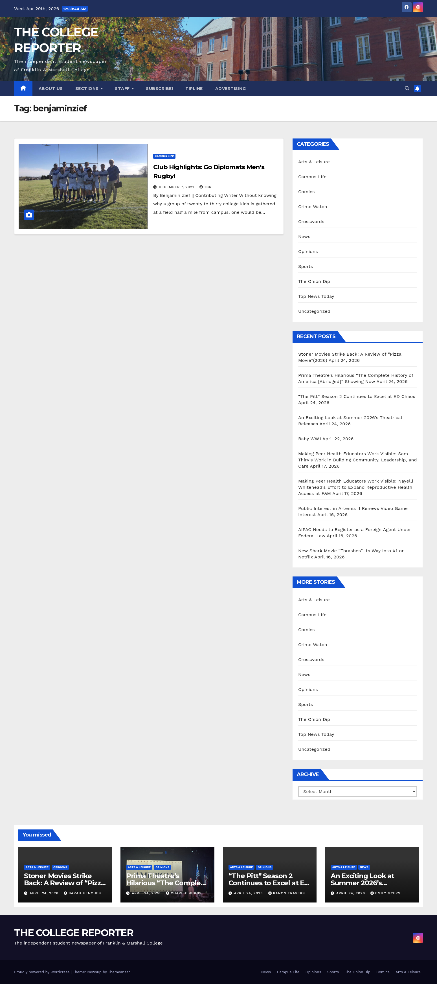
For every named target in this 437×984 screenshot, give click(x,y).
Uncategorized (314, 311)
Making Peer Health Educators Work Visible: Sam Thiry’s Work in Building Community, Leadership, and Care (357, 460)
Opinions (308, 251)
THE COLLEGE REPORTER (73, 933)
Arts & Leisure (314, 161)
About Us (51, 88)
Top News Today (316, 296)
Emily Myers (385, 893)
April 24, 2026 (45, 893)
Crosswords (311, 221)
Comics (306, 191)
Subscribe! (159, 88)
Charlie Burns (184, 893)
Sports (305, 266)
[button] (407, 88)
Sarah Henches (82, 893)
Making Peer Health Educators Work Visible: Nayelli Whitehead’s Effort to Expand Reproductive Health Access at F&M (355, 487)
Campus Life (164, 156)
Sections (87, 88)
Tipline (194, 88)
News (304, 236)
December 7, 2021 (177, 187)
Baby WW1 (309, 438)
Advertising (230, 88)
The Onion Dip (314, 281)
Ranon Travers (286, 893)
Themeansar (119, 972)
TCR (205, 187)
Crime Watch (312, 206)
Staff (123, 88)
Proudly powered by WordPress (42, 972)
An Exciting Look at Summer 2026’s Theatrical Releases (363, 883)
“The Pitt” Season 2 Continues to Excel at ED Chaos (356, 396)
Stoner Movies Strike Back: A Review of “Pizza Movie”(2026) (64, 883)
